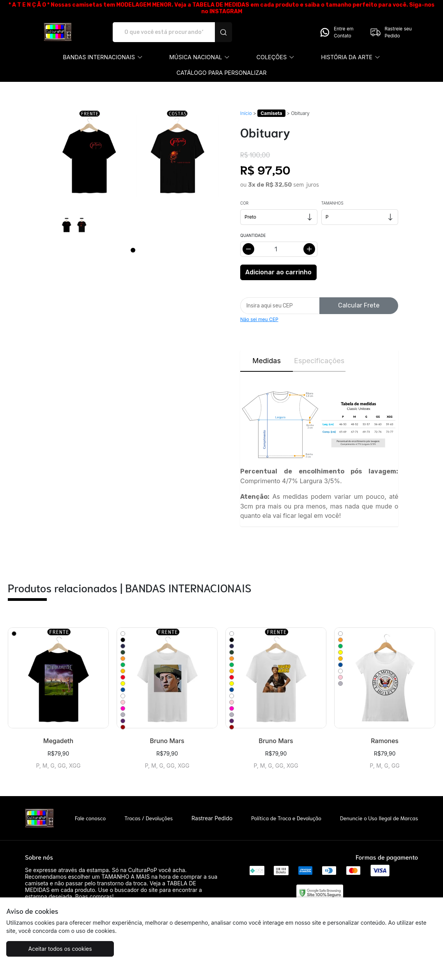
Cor (244, 203)
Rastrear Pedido (211, 818)
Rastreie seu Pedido (391, 32)
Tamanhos (332, 203)
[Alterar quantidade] (279, 249)
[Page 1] (133, 250)
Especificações (319, 361)
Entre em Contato (336, 32)
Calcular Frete (358, 305)
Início (246, 113)
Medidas (266, 361)
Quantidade (253, 235)
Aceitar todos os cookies (60, 948)
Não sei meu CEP (259, 319)
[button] (103, 57)
